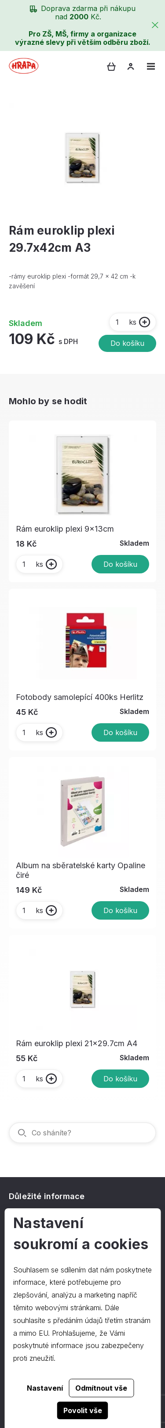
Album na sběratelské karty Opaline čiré (80, 870)
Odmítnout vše (101, 1388)
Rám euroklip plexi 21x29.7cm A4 (76, 1043)
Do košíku (127, 343)
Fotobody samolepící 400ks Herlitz (79, 697)
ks (125, 322)
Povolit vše (82, 1410)
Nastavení (45, 1388)
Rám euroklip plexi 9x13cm (65, 528)
